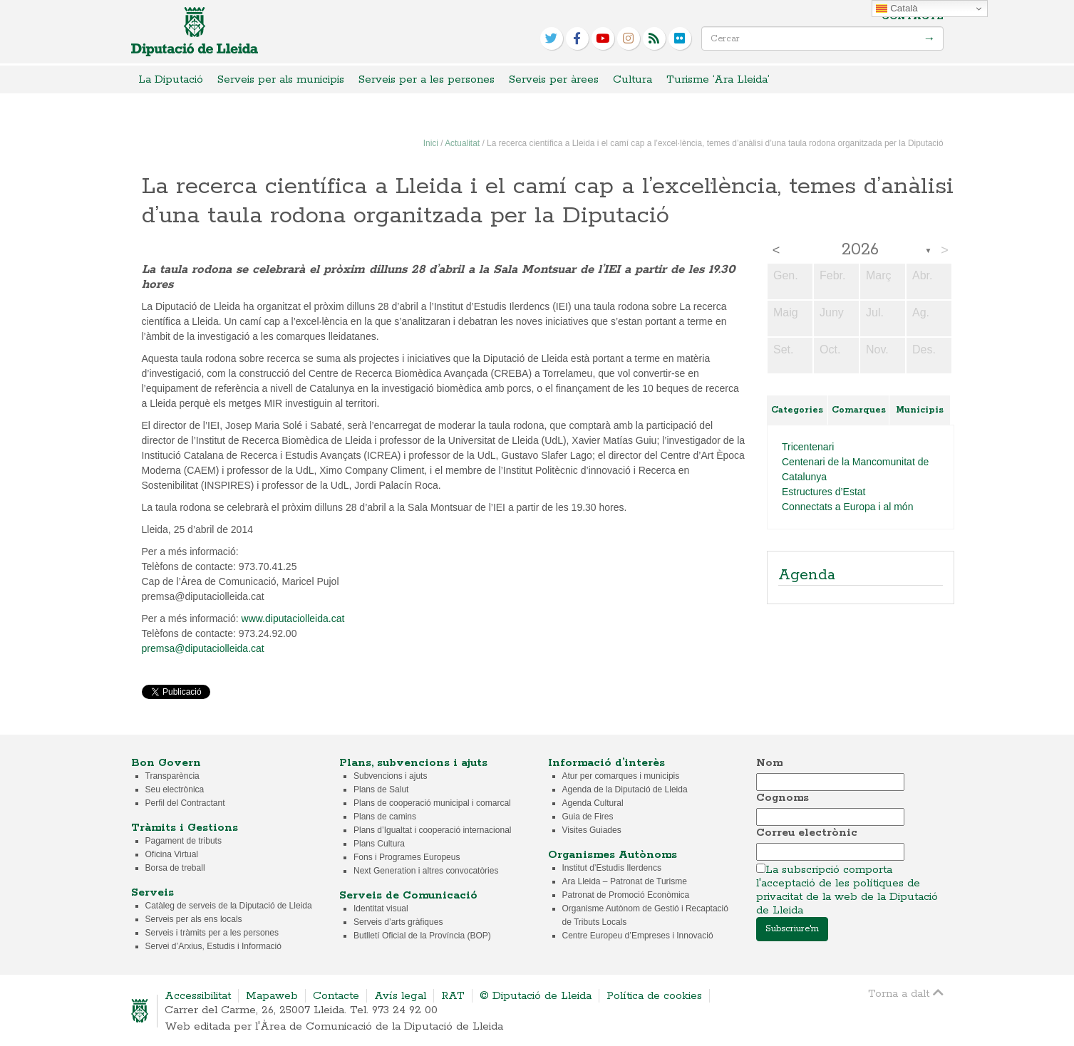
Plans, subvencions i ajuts (413, 763)
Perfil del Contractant (185, 803)
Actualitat (462, 143)
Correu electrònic (806, 832)
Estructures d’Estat (824, 491)
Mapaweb (272, 996)
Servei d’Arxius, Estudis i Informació (213, 946)
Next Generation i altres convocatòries (425, 871)
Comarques (859, 410)
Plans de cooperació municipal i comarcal (432, 803)
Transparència (172, 776)
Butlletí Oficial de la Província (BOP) (422, 936)
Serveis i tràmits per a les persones (212, 933)
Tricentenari (808, 446)
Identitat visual (380, 908)
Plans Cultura (379, 844)
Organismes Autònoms (612, 854)
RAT (453, 996)
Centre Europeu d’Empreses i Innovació (637, 936)
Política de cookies (654, 996)
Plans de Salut (380, 789)
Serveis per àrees (554, 79)
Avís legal (400, 996)
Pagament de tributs (183, 841)
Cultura (632, 79)
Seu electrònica (175, 789)
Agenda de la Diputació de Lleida (625, 789)
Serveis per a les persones (426, 79)
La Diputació (170, 79)
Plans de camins (384, 817)
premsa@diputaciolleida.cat (203, 648)
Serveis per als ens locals (193, 919)
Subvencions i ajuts (390, 776)
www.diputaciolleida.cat (293, 618)
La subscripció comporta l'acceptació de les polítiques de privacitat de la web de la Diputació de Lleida (847, 890)
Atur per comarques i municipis (621, 776)
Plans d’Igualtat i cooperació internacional (432, 830)
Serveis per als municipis (280, 79)
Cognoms (782, 797)
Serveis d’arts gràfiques (398, 922)
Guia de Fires (588, 817)
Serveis (152, 892)
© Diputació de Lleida (536, 996)
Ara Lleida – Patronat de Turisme (624, 881)
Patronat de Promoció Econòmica (626, 895)
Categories (797, 410)
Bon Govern (166, 763)
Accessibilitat (198, 996)
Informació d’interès (606, 763)
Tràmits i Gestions (184, 827)
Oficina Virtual (171, 854)
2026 (860, 250)
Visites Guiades (591, 830)
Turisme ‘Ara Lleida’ (718, 79)
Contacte (913, 17)
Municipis (920, 410)
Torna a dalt (906, 992)
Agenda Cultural (593, 803)
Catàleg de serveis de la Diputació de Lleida (228, 906)
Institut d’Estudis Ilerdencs (611, 868)
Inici (430, 143)
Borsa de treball (175, 868)
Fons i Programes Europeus (406, 857)
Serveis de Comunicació (408, 895)
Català (896, 8)
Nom (769, 763)
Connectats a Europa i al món (847, 506)
